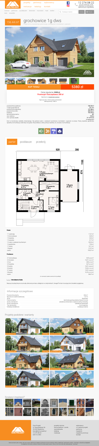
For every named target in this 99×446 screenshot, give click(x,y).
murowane (40, 10)
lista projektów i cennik (61, 427)
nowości (6, 10)
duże (5, 13)
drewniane (32, 10)
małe (46, 10)
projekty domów (59, 425)
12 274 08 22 (86, 2)
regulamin (79, 430)
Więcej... (89, 12)
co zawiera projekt (82, 427)
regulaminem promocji (54, 97)
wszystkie (12, 13)
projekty (27, 2)
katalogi (38, 6)
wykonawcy (49, 2)
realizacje (28, 6)
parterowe (14, 10)
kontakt (47, 6)
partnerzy (37, 2)
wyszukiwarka (58, 428)
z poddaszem (23, 10)
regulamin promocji (82, 432)
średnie (52, 10)
